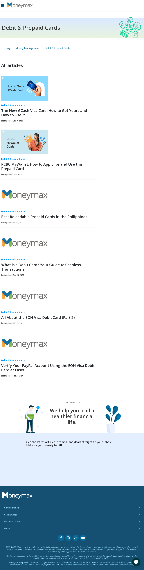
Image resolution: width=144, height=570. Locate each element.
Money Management (28, 48)
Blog (8, 48)
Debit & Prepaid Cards (57, 48)
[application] (136, 562)
